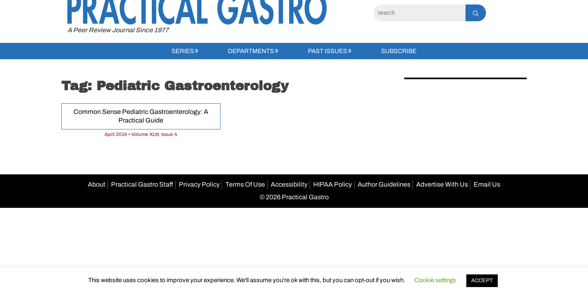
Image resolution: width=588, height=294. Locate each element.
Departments (251, 51)
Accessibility (289, 184)
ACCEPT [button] (482, 280)
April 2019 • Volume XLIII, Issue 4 (141, 134)
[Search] (420, 12)
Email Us (487, 184)
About (96, 184)
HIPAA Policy (332, 184)
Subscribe (398, 51)
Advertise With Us (442, 184)
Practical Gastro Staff (142, 184)
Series (183, 51)
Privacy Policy (199, 184)
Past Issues (327, 51)
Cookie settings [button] (435, 280)
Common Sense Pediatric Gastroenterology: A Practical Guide (141, 116)
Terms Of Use (245, 184)
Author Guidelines (384, 184)
